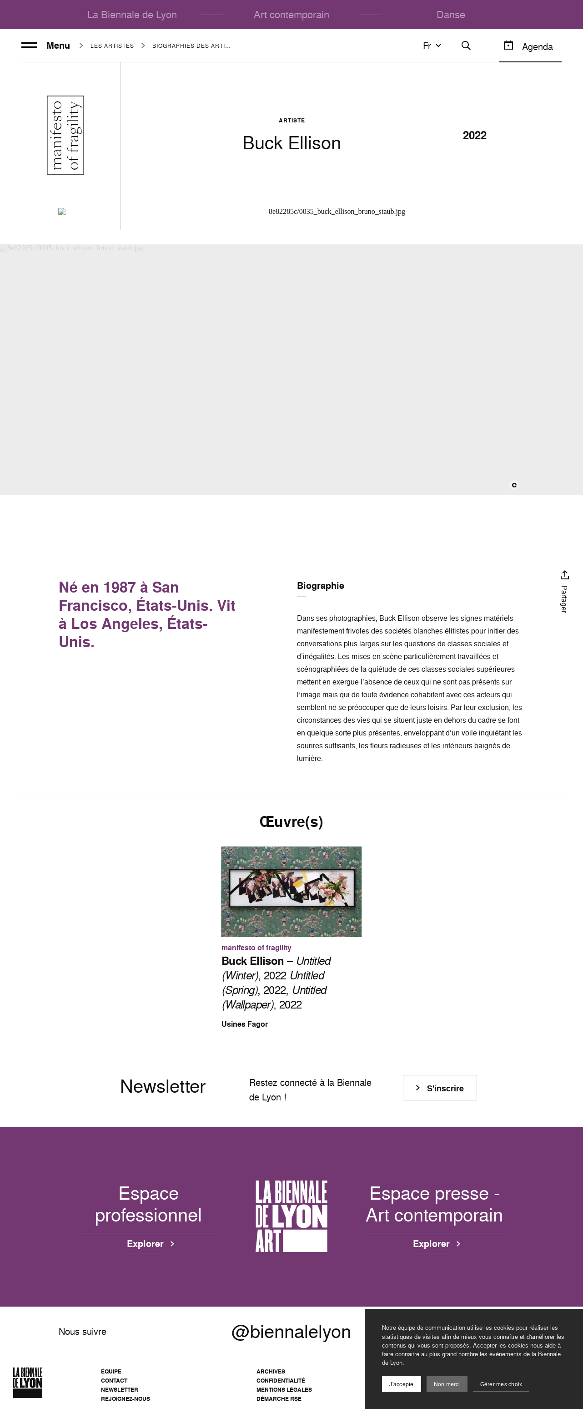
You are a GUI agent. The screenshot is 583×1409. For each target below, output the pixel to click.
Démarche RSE (279, 1399)
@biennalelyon (291, 1331)
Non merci (447, 1384)
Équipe (111, 1371)
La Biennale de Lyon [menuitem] (132, 14)
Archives (270, 1371)
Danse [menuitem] (451, 14)
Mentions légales (284, 1390)
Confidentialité (280, 1380)
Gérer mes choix (501, 1384)
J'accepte (401, 1384)
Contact (114, 1380)
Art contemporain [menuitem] (291, 14)
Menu (45, 45)
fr (433, 45)
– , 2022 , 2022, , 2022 (275, 982)
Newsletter (119, 1390)
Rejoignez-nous (125, 1399)
